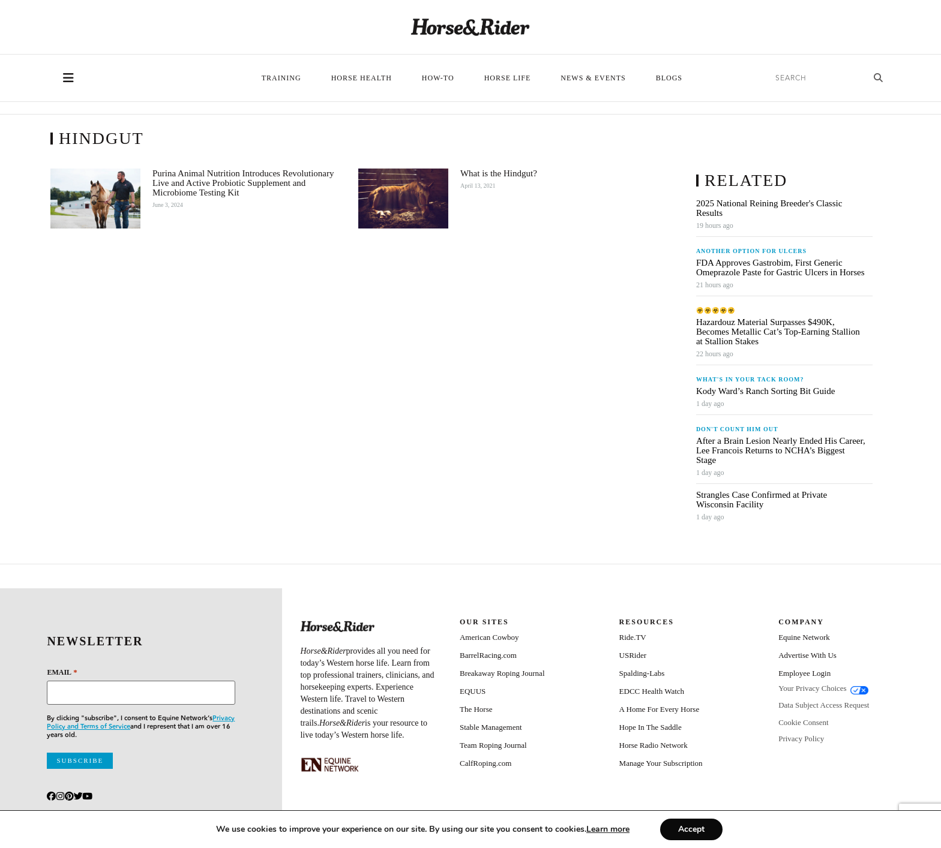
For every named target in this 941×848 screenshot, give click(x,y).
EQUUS (473, 691)
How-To (438, 78)
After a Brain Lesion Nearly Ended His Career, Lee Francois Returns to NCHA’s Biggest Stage (780, 450)
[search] (815, 78)
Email (62, 672)
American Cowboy (489, 637)
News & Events (593, 78)
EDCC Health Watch (651, 691)
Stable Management (491, 727)
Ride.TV (632, 637)
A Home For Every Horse (659, 709)
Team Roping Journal (493, 745)
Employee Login (804, 673)
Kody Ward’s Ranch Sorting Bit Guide (766, 391)
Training (281, 78)
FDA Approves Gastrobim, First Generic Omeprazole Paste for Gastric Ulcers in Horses (780, 267)
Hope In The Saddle (650, 727)
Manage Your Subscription (661, 763)
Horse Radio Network (653, 745)
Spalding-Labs (642, 673)
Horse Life (507, 78)
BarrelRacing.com (488, 655)
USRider (633, 655)
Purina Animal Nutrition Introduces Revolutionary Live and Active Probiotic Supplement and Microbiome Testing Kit (243, 183)
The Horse (476, 709)
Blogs (669, 78)
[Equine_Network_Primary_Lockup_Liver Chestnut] (330, 765)
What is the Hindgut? (498, 173)
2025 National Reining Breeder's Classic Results (769, 208)
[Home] (470, 27)
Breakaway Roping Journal (502, 673)
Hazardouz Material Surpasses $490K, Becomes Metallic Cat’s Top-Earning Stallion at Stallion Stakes (778, 331)
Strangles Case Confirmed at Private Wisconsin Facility (761, 499)
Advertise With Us (807, 655)
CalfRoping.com (485, 763)
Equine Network (804, 637)
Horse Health (361, 78)
